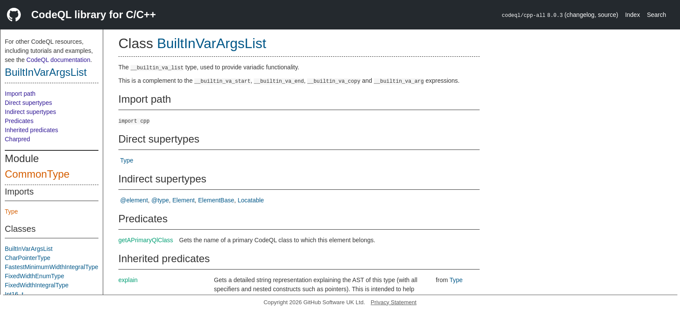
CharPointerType (27, 257)
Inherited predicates (31, 130)
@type (160, 200)
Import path (20, 93)
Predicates (19, 120)
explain (127, 279)
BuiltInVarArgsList (46, 72)
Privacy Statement (394, 302)
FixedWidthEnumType (34, 276)
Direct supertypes (28, 102)
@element (134, 200)
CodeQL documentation (58, 59)
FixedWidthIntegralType (37, 285)
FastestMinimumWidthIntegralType (51, 266)
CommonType (37, 174)
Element (184, 200)
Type (11, 211)
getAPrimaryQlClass (145, 240)
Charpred (17, 139)
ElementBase (216, 200)
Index (632, 14)
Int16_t (14, 294)
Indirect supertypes (30, 111)
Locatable (251, 200)
